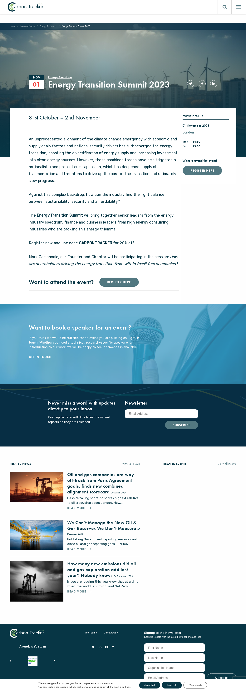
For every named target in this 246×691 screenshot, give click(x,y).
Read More (77, 499)
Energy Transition (48, 26)
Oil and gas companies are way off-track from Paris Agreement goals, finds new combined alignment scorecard (100, 474)
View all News (131, 455)
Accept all (149, 685)
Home (12, 26)
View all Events (227, 455)
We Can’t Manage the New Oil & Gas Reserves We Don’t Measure (102, 517)
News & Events (27, 26)
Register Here (202, 162)
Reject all (171, 685)
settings (125, 686)
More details (196, 685)
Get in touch (40, 348)
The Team (90, 624)
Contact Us (110, 624)
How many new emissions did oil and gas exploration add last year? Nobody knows (101, 561)
